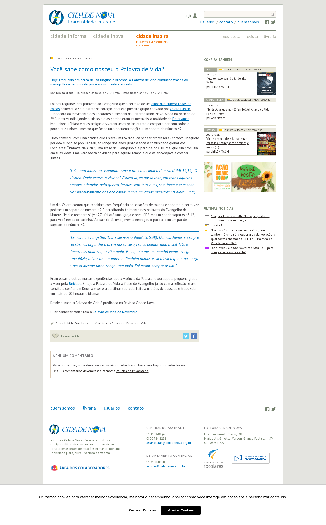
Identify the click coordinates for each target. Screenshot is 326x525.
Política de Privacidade (132, 371)
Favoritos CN (65, 336)
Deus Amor (180, 119)
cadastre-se (176, 365)
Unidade (75, 283)
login (157, 365)
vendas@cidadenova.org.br (165, 466)
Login (188, 16)
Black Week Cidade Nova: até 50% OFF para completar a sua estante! (242, 250)
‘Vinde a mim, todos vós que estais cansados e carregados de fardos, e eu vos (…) (227, 142)
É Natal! (216, 225)
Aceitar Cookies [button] (181, 510)
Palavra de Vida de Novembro (115, 312)
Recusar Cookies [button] (142, 510)
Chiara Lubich (180, 109)
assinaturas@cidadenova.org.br (168, 443)
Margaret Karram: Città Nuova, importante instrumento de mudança (240, 218)
